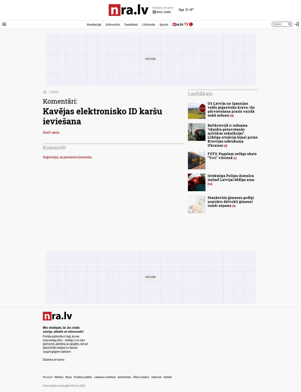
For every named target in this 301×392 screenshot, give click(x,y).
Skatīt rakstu (51, 133)
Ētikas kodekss (141, 377)
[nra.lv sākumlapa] (128, 10)
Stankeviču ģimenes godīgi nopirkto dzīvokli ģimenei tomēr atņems (231, 201)
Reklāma (59, 377)
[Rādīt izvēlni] (4, 24)
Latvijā (54, 92)
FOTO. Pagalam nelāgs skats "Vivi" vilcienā (232, 155)
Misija (68, 377)
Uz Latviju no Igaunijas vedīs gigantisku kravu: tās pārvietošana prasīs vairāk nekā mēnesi (231, 109)
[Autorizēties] (297, 24)
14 (210, 184)
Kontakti (168, 377)
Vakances (156, 377)
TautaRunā (131, 24)
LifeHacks (148, 24)
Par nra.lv (47, 377)
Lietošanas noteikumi (105, 377)
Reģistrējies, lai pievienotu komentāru (67, 157)
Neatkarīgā (94, 24)
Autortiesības (124, 377)
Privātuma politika (83, 377)
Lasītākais (200, 93)
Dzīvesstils (113, 24)
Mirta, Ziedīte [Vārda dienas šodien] (162, 12)
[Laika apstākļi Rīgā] (186, 10)
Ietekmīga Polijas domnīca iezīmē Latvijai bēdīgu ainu (231, 177)
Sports (164, 24)
